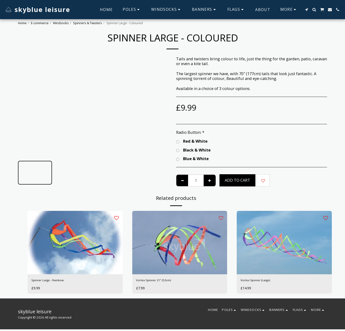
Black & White (193, 150)
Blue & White (192, 158)
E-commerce (40, 23)
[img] (75, 242)
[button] (306, 9)
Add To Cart (237, 180)
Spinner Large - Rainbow (54, 281)
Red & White (191, 141)
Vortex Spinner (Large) (261, 281)
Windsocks (61, 23)
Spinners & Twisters (87, 23)
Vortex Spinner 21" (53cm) (160, 281)
